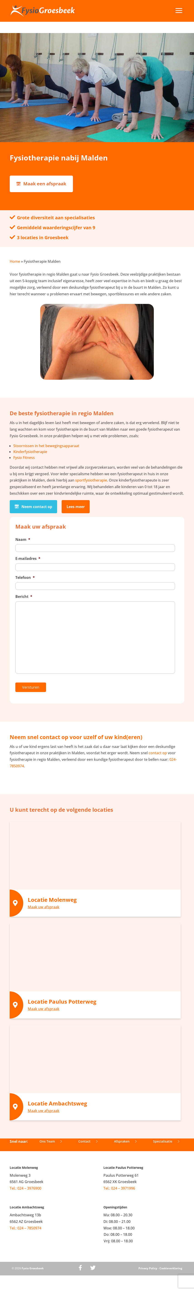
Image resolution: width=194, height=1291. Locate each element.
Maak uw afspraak (43, 906)
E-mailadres (27, 558)
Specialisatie (166, 1141)
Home (15, 261)
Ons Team (51, 1141)
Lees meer (76, 506)
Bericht (23, 596)
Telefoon (25, 577)
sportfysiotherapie (91, 480)
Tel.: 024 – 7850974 (25, 1228)
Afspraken (125, 1141)
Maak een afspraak (41, 184)
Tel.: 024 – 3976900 (25, 1188)
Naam (22, 539)
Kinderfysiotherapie (30, 451)
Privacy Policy (147, 1268)
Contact (88, 1141)
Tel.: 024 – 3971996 (119, 1188)
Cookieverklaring (170, 1268)
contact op (158, 752)
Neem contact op (33, 506)
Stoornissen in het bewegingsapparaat (46, 445)
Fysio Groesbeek (33, 1268)
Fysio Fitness (24, 457)
